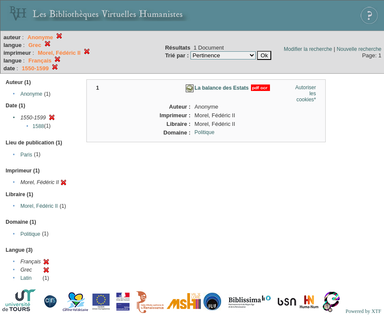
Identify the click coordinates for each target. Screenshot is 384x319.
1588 (38, 126)
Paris (26, 155)
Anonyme (31, 94)
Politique (30, 234)
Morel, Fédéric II (39, 206)
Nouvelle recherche (359, 49)
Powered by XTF (363, 311)
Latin (26, 278)
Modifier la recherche (308, 49)
